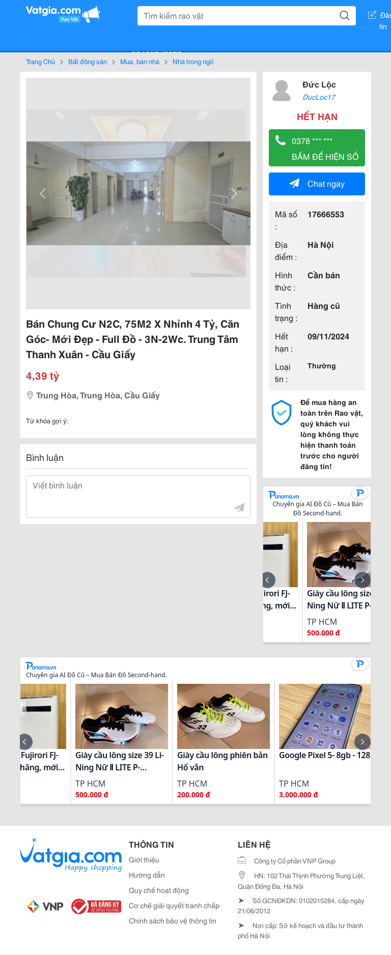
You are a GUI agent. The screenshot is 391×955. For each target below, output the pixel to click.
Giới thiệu (144, 859)
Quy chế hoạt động (159, 890)
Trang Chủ (40, 61)
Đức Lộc (319, 84)
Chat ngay (317, 183)
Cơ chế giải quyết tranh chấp (174, 905)
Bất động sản (87, 61)
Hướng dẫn (147, 875)
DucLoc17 (318, 97)
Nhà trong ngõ (193, 61)
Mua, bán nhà (139, 61)
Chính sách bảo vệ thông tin (172, 920)
